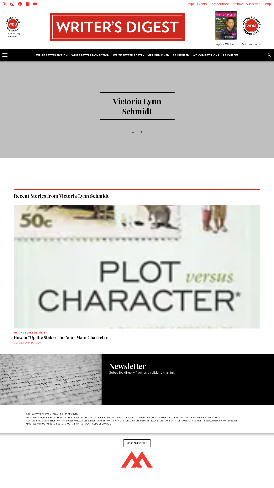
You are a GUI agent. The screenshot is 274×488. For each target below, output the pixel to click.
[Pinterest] (20, 4)
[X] (5, 4)
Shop (267, 4)
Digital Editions (124, 417)
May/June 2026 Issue (225, 44)
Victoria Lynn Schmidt (27, 342)
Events (202, 4)
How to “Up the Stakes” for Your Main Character (61, 337)
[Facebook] (27, 4)
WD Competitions (206, 55)
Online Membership (250, 44)
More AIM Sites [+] (137, 443)
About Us (31, 417)
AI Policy (86, 423)
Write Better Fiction (52, 55)
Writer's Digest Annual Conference (76, 420)
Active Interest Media (85, 417)
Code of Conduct (102, 423)
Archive (237, 4)
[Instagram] (12, 4)
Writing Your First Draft (30, 332)
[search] (269, 55)
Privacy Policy (64, 417)
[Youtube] (35, 4)
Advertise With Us (35, 423)
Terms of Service (46, 417)
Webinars (162, 417)
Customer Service (191, 420)
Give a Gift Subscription (126, 420)
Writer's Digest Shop (208, 417)
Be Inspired (181, 55)
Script (190, 4)
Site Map (75, 423)
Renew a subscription (214, 420)
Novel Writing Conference (40, 420)
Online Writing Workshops (13, 35)
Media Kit (145, 420)
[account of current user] (5, 55)
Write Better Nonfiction (90, 55)
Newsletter (122, 393)
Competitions (219, 4)
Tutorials (174, 417)
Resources (230, 55)
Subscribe (253, 4)
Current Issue (172, 420)
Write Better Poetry (129, 55)
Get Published (159, 55)
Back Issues (157, 420)
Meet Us (66, 423)
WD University (188, 417)
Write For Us (53, 423)
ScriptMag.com (106, 417)
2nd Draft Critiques (145, 417)
